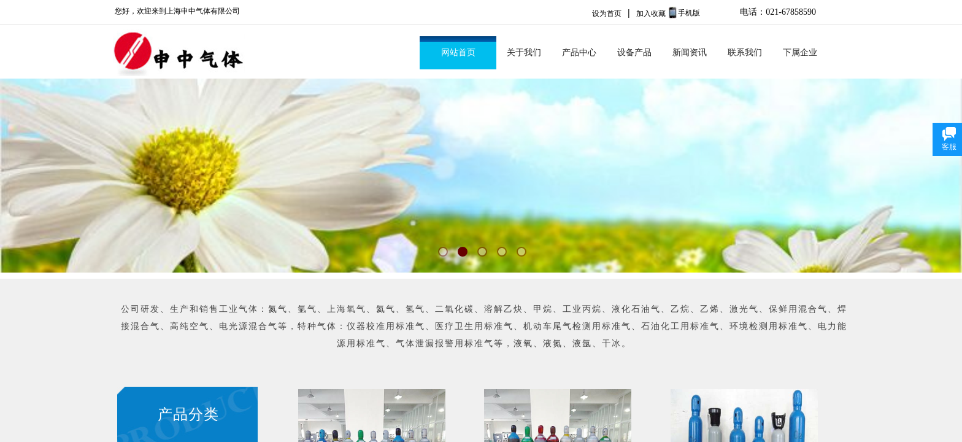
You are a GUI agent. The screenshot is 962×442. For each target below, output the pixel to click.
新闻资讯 (689, 52)
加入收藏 (651, 13)
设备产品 (634, 52)
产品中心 (579, 52)
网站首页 (458, 52)
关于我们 (524, 52)
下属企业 (800, 52)
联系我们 (745, 52)
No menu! (717, 20)
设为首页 (606, 13)
